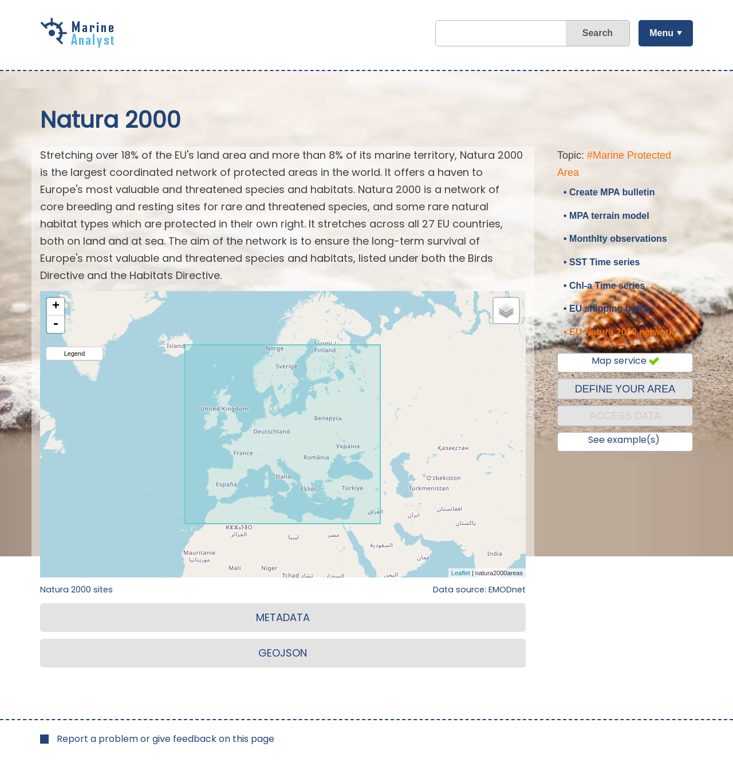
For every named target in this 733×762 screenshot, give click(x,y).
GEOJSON (282, 653)
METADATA (283, 617)
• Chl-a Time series (604, 285)
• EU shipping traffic (607, 308)
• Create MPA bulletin (609, 192)
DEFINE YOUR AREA (625, 389)
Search (597, 33)
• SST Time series (601, 262)
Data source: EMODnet (479, 589)
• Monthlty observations (615, 238)
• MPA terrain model (606, 216)
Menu (661, 33)
